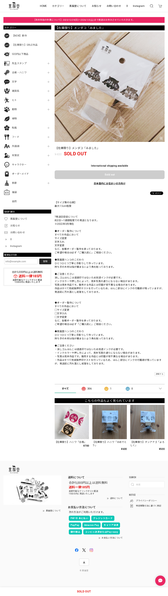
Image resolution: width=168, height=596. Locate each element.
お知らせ (96, 6)
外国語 (15, 146)
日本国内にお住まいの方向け (109, 183)
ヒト (14, 100)
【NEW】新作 (19, 35)
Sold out (110, 174)
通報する (159, 374)
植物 (14, 118)
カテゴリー (58, 6)
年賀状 (15, 155)
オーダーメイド (20, 173)
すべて (65, 388)
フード (15, 137)
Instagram (139, 6)
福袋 (14, 192)
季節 (14, 183)
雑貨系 (15, 91)
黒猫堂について (77, 6)
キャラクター (19, 164)
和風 (14, 127)
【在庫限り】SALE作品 (25, 44)
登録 (45, 261)
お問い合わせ (114, 6)
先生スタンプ (19, 63)
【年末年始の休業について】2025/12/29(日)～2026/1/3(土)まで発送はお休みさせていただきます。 (84, 20)
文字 (14, 81)
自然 (14, 201)
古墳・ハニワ (19, 72)
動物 (14, 109)
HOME (43, 6)
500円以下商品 (20, 54)
